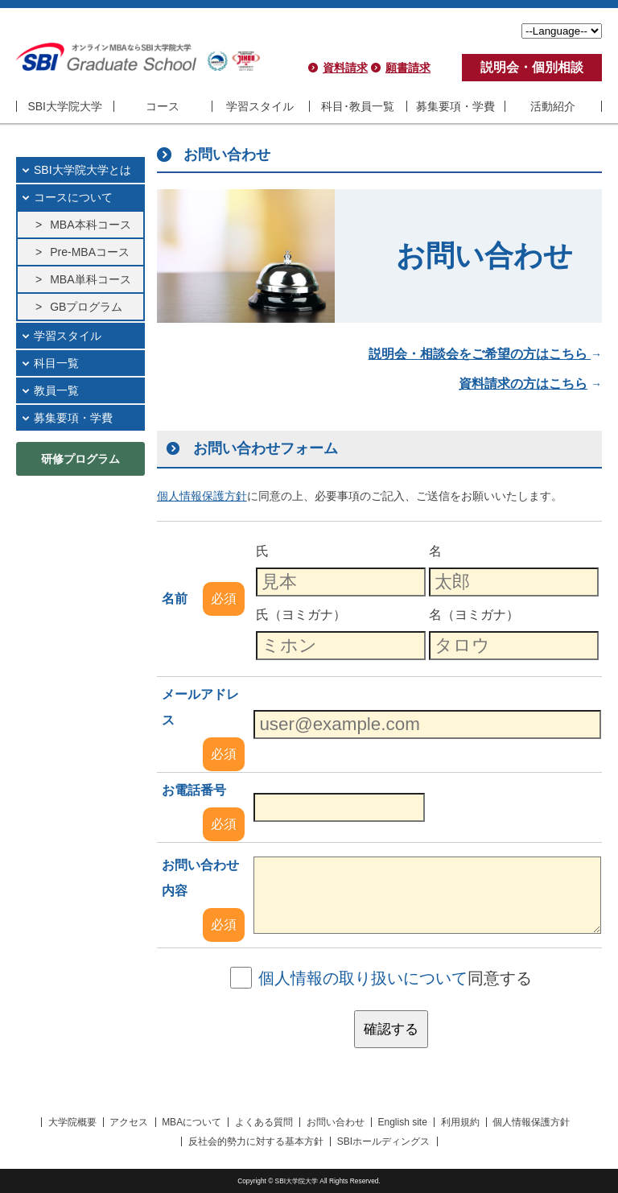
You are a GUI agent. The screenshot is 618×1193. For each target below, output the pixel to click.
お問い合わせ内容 (200, 878)
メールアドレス (200, 707)
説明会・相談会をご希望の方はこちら (480, 354)
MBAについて (191, 1122)
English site (401, 1122)
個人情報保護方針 (531, 1122)
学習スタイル (260, 106)
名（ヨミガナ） (474, 614)
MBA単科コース (90, 279)
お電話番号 (194, 790)
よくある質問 (264, 1122)
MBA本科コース (90, 224)
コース (162, 106)
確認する (391, 1029)
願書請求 (408, 67)
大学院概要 (72, 1122)
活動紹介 (552, 106)
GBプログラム (86, 306)
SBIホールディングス (383, 1141)
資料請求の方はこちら (523, 383)
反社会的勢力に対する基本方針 (255, 1141)
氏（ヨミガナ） (301, 614)
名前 (174, 598)
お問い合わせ (336, 1122)
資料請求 (345, 67)
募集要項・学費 (455, 106)
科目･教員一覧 (357, 106)
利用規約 (460, 1122)
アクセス (128, 1122)
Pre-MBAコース (90, 252)
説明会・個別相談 (531, 67)
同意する (395, 978)
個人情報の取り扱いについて (363, 978)
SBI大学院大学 (64, 106)
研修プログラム (80, 458)
